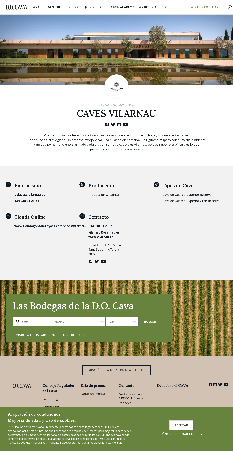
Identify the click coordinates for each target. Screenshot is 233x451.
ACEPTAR (181, 425)
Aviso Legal (105, 439)
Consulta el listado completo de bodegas (49, 335)
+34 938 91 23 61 (26, 201)
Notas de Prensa (93, 394)
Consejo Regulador (91, 7)
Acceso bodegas (204, 7)
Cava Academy (122, 7)
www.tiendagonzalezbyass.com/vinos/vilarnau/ (50, 226)
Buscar (150, 322)
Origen (48, 7)
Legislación (51, 407)
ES (223, 7)
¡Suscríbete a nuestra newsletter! (116, 370)
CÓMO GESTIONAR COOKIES (181, 434)
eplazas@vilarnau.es (29, 195)
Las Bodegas (148, 7)
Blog (165, 7)
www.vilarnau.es (100, 237)
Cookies (25, 442)
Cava (35, 7)
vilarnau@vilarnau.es (104, 232)
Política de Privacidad (45, 442)
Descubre (64, 7)
